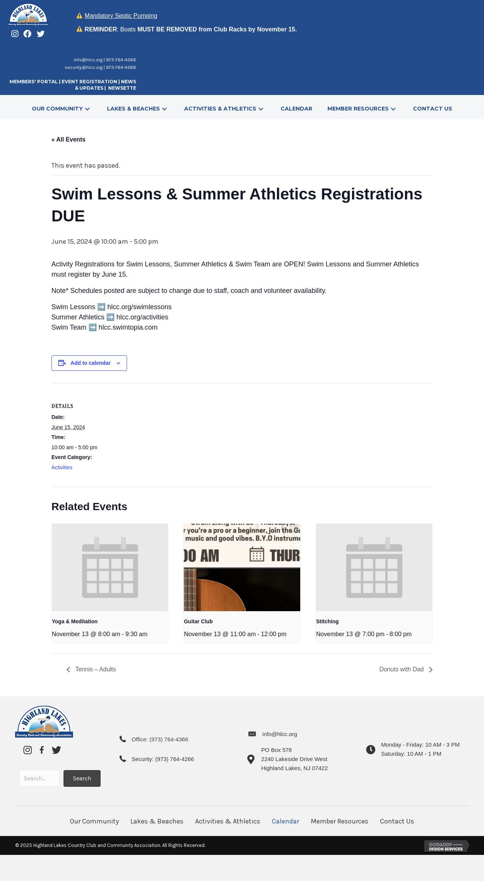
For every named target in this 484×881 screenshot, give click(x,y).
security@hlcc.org (83, 67)
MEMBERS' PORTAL (33, 81)
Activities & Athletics (227, 821)
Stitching (327, 621)
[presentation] (110, 567)
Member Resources (339, 821)
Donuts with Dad (402, 669)
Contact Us (397, 821)
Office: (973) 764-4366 (160, 739)
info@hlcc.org (88, 59)
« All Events (68, 139)
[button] (87, 108)
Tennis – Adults (95, 669)
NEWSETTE (122, 88)
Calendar (285, 821)
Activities (61, 467)
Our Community (94, 821)
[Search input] (39, 778)
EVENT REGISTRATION (89, 81)
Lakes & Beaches (156, 821)
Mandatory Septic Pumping (121, 15)
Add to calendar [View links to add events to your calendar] (91, 363)
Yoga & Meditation (75, 621)
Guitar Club (198, 621)
